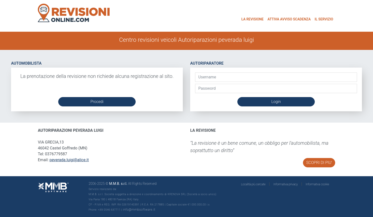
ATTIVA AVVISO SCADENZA (289, 19)
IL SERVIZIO (324, 19)
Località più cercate (253, 184)
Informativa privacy (285, 184)
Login (276, 101)
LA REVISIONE (252, 19)
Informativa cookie (317, 184)
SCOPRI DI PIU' (319, 162)
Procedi (96, 101)
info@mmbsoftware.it (139, 209)
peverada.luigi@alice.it (69, 160)
